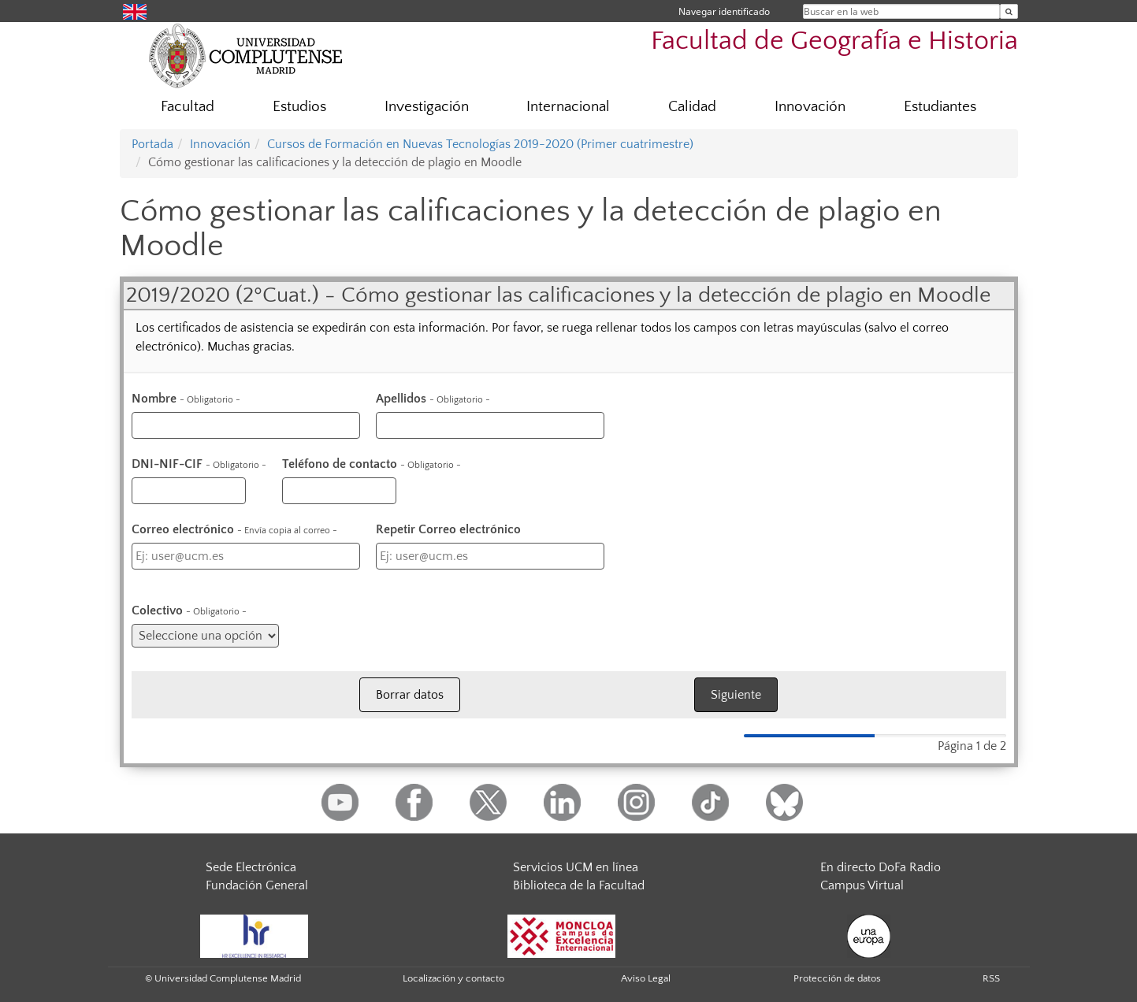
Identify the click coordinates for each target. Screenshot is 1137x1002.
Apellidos (433, 399)
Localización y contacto (453, 978)
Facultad (187, 106)
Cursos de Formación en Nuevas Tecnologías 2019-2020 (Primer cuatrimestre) (480, 144)
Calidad (692, 106)
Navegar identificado (724, 11)
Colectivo (189, 610)
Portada (152, 144)
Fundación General (257, 885)
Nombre (186, 399)
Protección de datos (837, 978)
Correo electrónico (234, 529)
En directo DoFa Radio (880, 867)
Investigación (427, 106)
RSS (991, 978)
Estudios (299, 106)
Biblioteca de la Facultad (579, 885)
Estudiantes (940, 106)
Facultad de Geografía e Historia (834, 41)
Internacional (568, 106)
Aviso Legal (646, 978)
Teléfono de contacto (371, 464)
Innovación (810, 106)
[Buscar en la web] (1009, 11)
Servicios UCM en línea (575, 867)
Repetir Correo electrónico (448, 529)
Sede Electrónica (251, 867)
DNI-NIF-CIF (199, 464)
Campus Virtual (862, 885)
